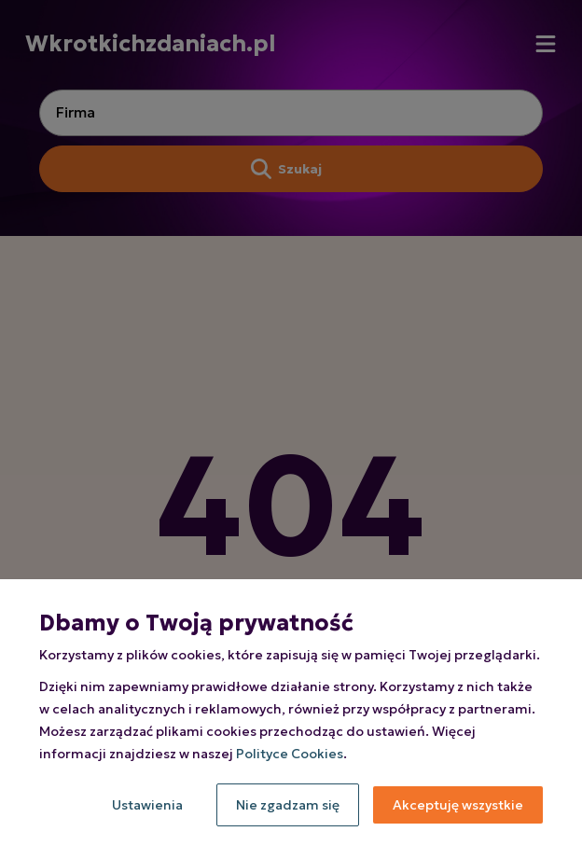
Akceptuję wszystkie (458, 805)
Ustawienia (147, 805)
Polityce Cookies (289, 753)
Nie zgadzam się (288, 805)
